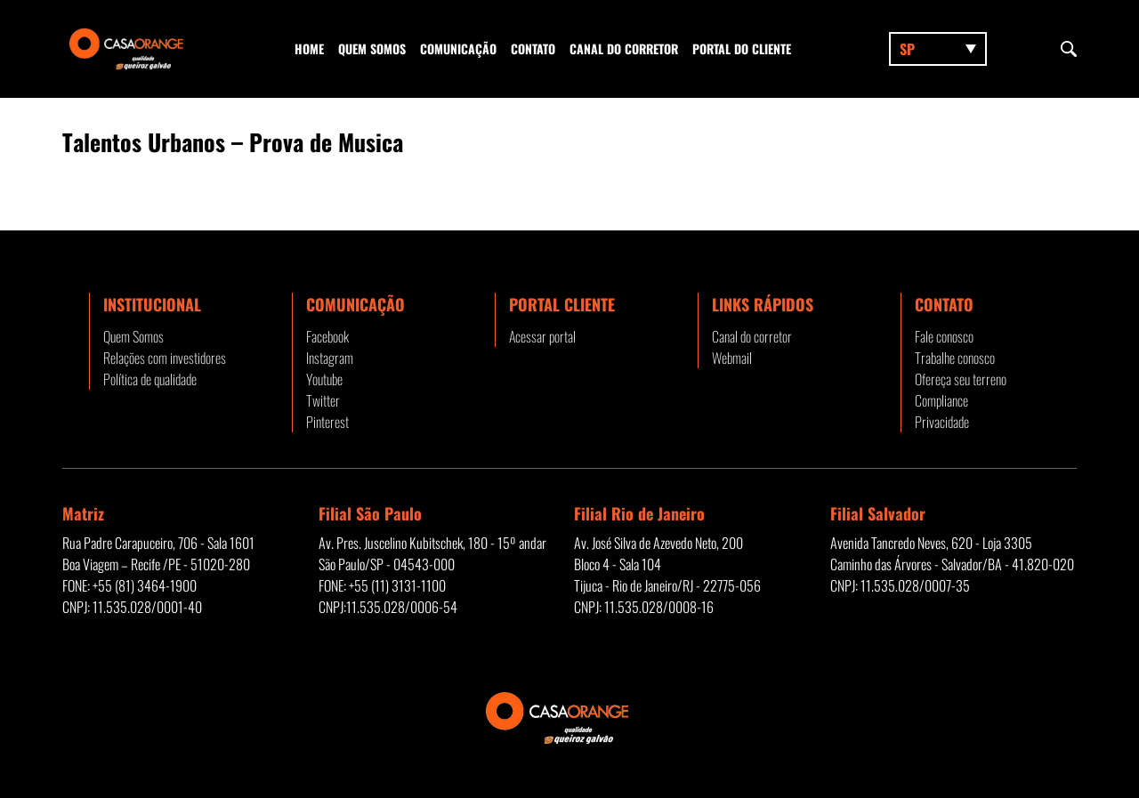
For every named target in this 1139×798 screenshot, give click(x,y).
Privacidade (942, 421)
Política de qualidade (150, 379)
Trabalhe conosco (955, 357)
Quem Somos (372, 48)
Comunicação (458, 48)
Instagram (329, 357)
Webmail (732, 357)
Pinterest (327, 421)
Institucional (152, 304)
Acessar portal (542, 336)
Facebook (327, 336)
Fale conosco (944, 336)
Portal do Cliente (741, 48)
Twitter (323, 400)
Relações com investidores (164, 357)
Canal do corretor (624, 48)
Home (309, 48)
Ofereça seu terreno (960, 379)
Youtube (324, 379)
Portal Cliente (562, 304)
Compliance (941, 400)
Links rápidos (762, 304)
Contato (533, 48)
